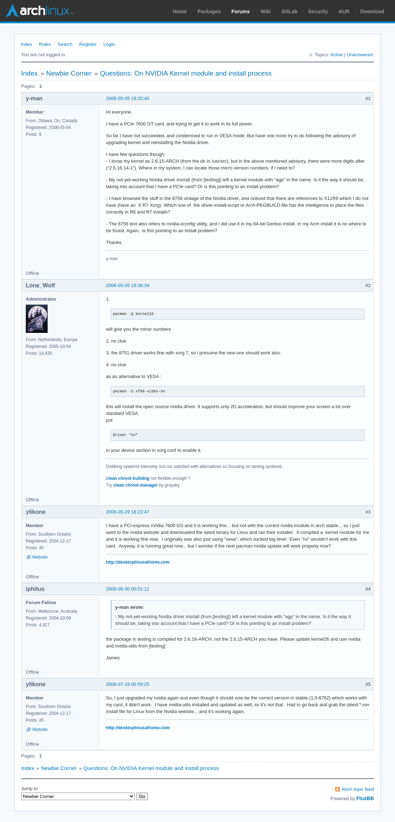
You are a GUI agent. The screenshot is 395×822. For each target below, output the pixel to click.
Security (318, 11)
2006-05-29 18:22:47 (127, 512)
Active (336, 54)
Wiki (266, 11)
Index (26, 44)
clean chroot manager (135, 485)
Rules (45, 44)
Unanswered (360, 54)
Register (87, 44)
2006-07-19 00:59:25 (127, 684)
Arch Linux (39, 11)
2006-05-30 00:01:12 (127, 589)
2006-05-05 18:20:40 (127, 98)
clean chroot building (127, 478)
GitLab (289, 11)
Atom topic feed (358, 789)
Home (180, 11)
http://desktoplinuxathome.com (138, 562)
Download (372, 11)
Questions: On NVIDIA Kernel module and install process (185, 73)
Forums (240, 11)
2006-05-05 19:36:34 (127, 285)
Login (109, 44)
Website (40, 557)
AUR (344, 11)
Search (65, 44)
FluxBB (365, 798)
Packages (209, 11)
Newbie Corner (69, 73)
